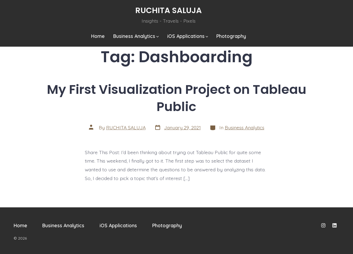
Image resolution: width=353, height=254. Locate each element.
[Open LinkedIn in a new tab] (334, 225)
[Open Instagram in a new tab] (323, 225)
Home (98, 36)
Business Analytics (136, 36)
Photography (231, 36)
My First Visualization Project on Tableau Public (176, 97)
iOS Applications (187, 36)
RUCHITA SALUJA (126, 127)
